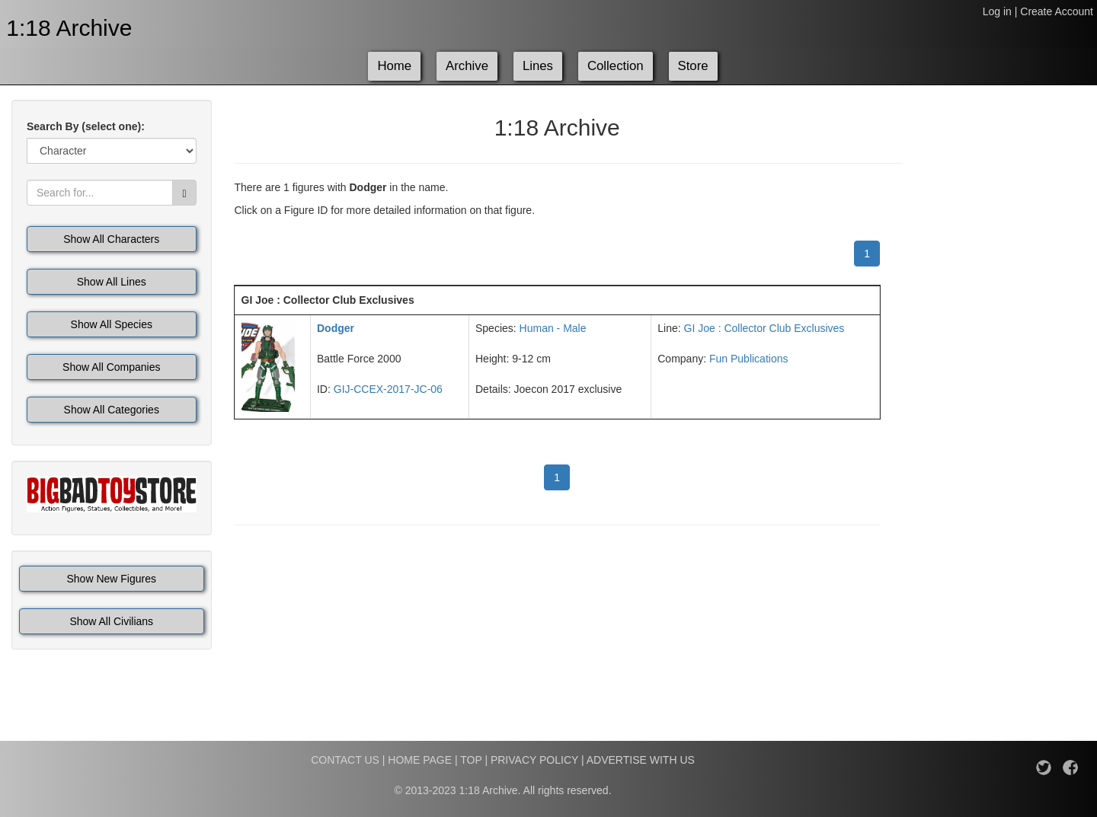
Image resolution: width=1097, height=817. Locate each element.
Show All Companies (111, 367)
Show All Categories (111, 410)
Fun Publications (748, 359)
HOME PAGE (420, 760)
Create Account (1056, 11)
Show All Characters (111, 239)
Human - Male (553, 328)
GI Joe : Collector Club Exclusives (764, 328)
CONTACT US (345, 760)
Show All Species (111, 324)
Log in (997, 11)
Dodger (335, 328)
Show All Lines (111, 282)
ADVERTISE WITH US (641, 760)
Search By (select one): (86, 126)
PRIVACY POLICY (534, 760)
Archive (467, 66)
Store (693, 66)
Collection (615, 66)
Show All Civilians (111, 621)
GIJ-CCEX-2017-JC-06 (388, 389)
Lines (538, 66)
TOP (470, 760)
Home (394, 66)
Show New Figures (112, 579)
